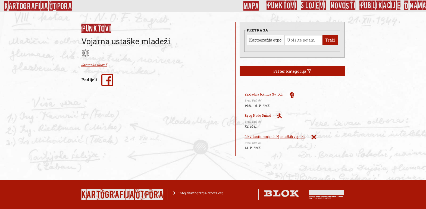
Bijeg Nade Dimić (258, 115)
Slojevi (313, 5)
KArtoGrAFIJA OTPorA (38, 6)
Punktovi (282, 5)
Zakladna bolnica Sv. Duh (264, 94)
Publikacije (380, 5)
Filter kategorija (292, 71)
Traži (330, 40)
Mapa (251, 6)
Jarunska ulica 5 (94, 64)
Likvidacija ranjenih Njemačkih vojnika (275, 136)
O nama (415, 5)
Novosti (343, 5)
